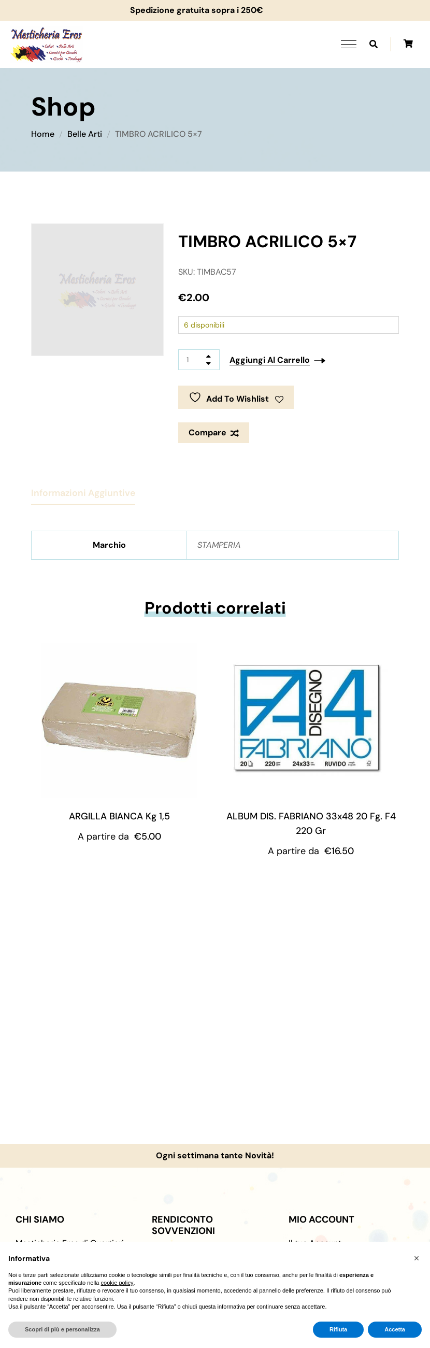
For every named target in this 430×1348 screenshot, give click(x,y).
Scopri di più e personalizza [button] (62, 1329)
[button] (416, 1258)
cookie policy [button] (117, 1283)
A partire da (119, 836)
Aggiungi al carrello (270, 360)
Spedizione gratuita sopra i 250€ (191, 10)
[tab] (83, 489)
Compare (207, 432)
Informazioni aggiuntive (83, 493)
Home (42, 134)
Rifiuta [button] (338, 1329)
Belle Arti (84, 134)
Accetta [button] (394, 1329)
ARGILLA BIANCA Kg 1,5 (119, 816)
